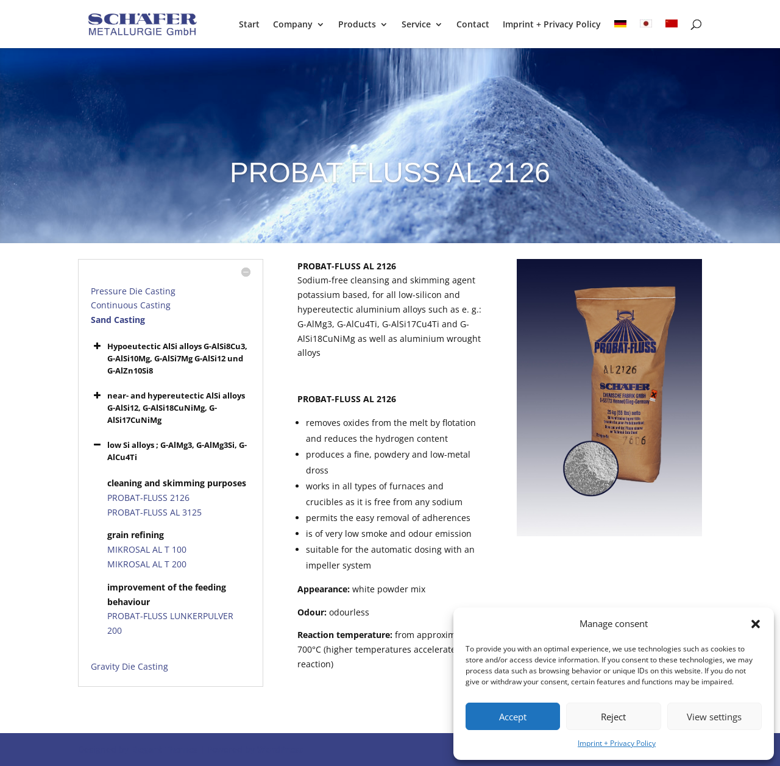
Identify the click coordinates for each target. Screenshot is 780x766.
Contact (472, 25)
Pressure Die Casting (133, 291)
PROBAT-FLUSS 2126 (148, 497)
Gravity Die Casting (129, 666)
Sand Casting (118, 319)
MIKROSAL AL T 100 (146, 549)
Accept (512, 717)
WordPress (280, 749)
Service (416, 25)
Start (249, 25)
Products (357, 25)
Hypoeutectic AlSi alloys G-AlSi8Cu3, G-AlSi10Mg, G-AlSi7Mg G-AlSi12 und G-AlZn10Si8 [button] (169, 358)
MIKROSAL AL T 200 (146, 564)
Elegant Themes (164, 749)
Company (293, 25)
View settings (714, 717)
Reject (613, 717)
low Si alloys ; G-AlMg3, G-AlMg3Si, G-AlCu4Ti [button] (169, 451)
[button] (756, 624)
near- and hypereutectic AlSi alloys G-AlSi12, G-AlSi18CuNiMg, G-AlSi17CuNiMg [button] (168, 407)
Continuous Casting (131, 305)
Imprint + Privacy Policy (617, 743)
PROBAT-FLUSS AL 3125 (154, 512)
